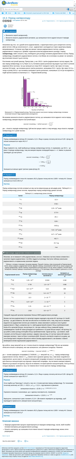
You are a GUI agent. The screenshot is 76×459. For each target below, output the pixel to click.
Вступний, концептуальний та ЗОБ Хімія (36, 13)
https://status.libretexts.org (36, 456)
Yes (21, 441)
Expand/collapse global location (73, 13)
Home (8, 13)
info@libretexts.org (66, 454)
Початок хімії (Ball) (59, 13)
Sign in (71, 10)
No (27, 441)
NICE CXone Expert (29, 448)
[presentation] (28, 73)
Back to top (5, 436)
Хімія (18, 13)
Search (3, 9)
